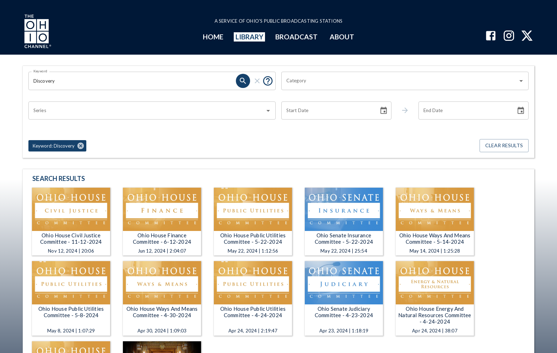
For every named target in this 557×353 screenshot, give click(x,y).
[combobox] (400, 81)
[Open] (521, 81)
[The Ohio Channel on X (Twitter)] (527, 36)
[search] (243, 81)
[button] (57, 145)
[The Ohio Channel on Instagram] (509, 36)
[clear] (257, 81)
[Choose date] (384, 111)
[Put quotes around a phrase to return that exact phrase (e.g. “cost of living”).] (268, 81)
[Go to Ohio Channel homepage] (36, 32)
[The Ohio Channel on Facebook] (491, 36)
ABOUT (342, 37)
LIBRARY (250, 37)
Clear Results (504, 145)
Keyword (40, 71)
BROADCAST (296, 37)
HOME (213, 37)
